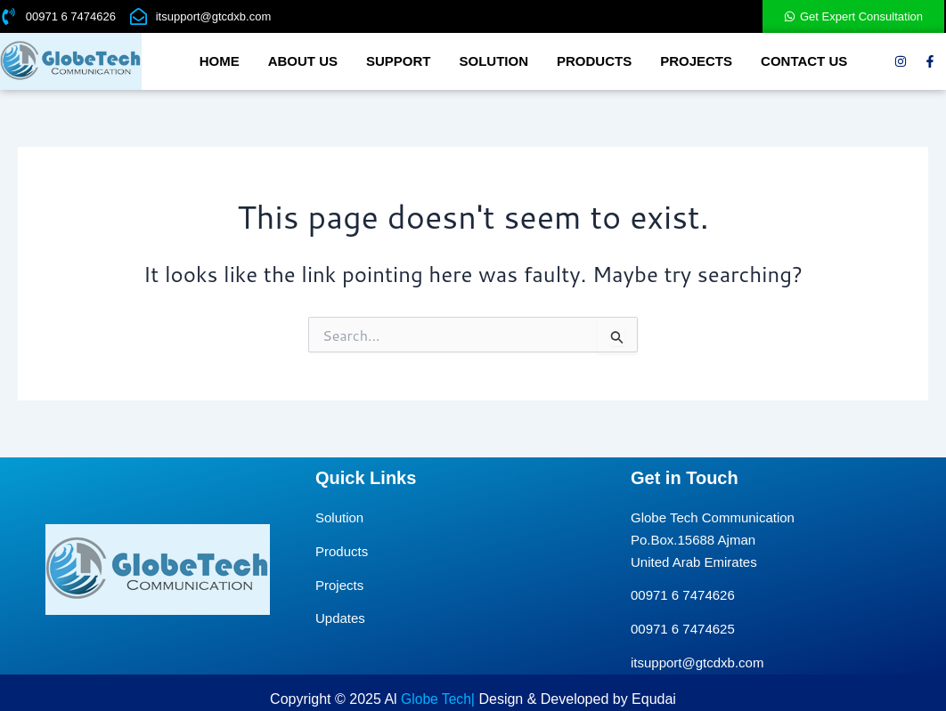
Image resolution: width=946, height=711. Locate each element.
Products (594, 61)
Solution (494, 61)
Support (398, 61)
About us (303, 61)
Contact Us (804, 61)
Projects (696, 61)
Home (220, 61)
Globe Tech (436, 699)
